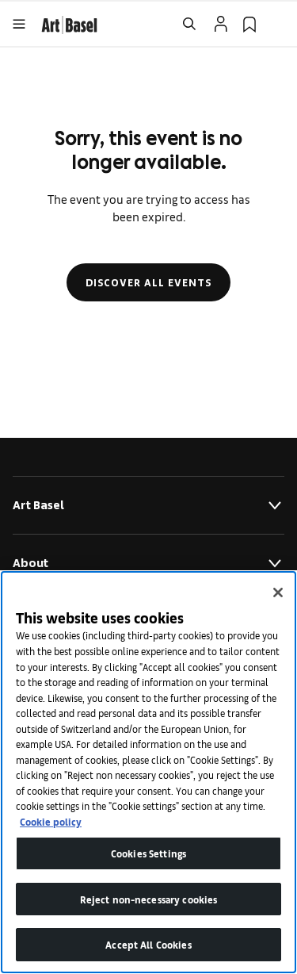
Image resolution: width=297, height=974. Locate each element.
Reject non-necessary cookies (149, 899)
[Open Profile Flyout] (221, 23)
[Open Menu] (19, 23)
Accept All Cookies (148, 944)
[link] (69, 22)
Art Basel (148, 505)
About (148, 563)
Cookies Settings (148, 853)
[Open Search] (189, 23)
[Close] (278, 592)
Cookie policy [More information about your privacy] (51, 821)
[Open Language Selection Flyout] (278, 23)
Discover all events (148, 282)
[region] (148, 772)
